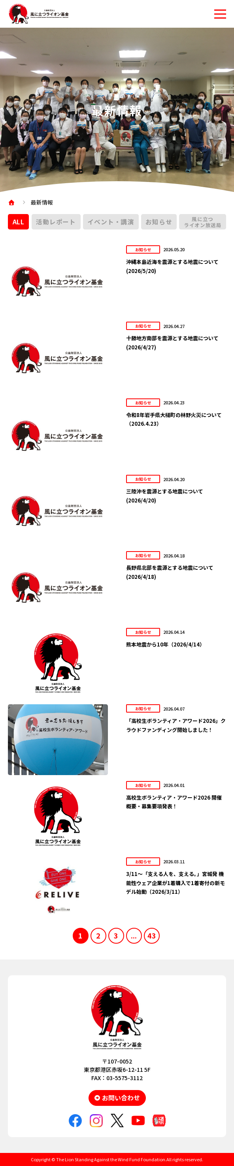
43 (151, 935)
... (134, 935)
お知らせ (158, 221)
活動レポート (56, 221)
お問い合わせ (121, 1097)
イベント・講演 (110, 221)
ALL (19, 221)
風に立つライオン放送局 (202, 222)
